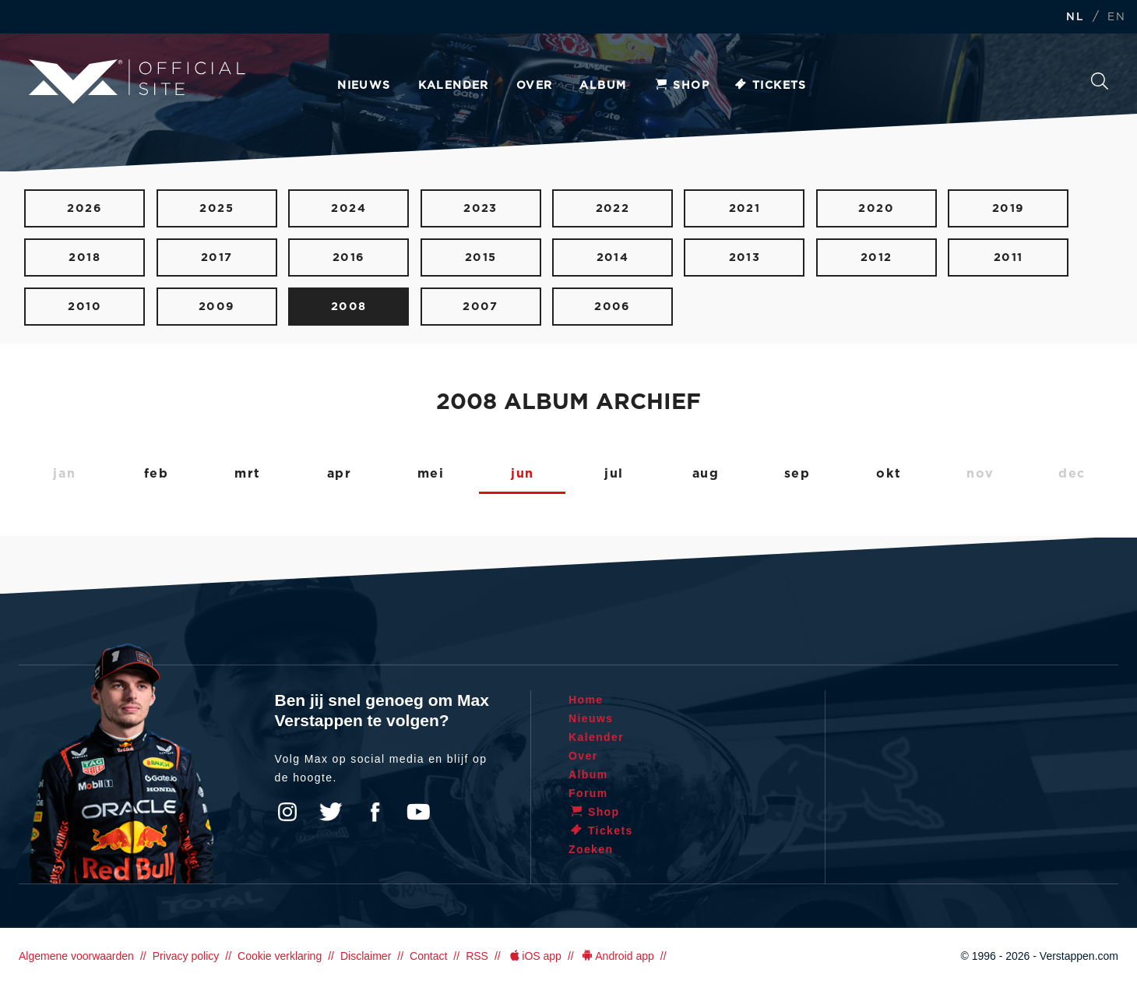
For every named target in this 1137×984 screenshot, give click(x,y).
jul (614, 473)
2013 (745, 257)
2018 (84, 257)
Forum (588, 793)
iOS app (534, 956)
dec (1072, 473)
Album (602, 85)
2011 (1008, 257)
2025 (216, 208)
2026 (84, 208)
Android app (617, 956)
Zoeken (1099, 81)
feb (156, 473)
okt (888, 473)
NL (1074, 17)
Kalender (453, 85)
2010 (84, 306)
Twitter (331, 811)
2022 (613, 208)
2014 (613, 257)
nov (980, 473)
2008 (349, 306)
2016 (349, 257)
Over (534, 85)
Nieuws (363, 85)
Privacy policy (186, 956)
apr (339, 473)
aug (706, 473)
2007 (480, 306)
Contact (428, 956)
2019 (1008, 208)
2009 (217, 306)
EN (1116, 17)
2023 (480, 208)
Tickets (770, 85)
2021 (745, 208)
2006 (612, 306)
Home (586, 699)
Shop (681, 85)
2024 (348, 208)
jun (522, 473)
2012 (876, 257)
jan (64, 473)
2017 (217, 257)
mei (431, 473)
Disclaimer (365, 956)
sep (797, 473)
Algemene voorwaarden (76, 956)
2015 (481, 257)
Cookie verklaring (280, 956)
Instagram (287, 811)
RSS (477, 956)
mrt (247, 473)
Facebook (374, 811)
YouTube (418, 811)
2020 (876, 208)
